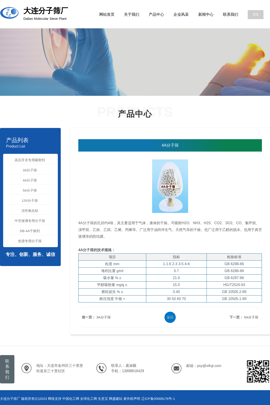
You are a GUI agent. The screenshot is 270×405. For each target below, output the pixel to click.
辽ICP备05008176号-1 (158, 399)
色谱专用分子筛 (30, 241)
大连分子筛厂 (45, 13)
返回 (170, 317)
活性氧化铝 (29, 211)
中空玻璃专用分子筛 (30, 221)
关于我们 (131, 14)
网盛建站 (115, 399)
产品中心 (156, 14)
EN (255, 14)
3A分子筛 (30, 170)
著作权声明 (131, 399)
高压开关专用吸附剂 (30, 160)
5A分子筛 (30, 190)
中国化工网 (70, 399)
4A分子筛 (30, 180)
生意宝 (103, 399)
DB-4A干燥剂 (30, 231)
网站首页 (107, 14)
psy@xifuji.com (209, 366)
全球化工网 (88, 399)
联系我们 (230, 14)
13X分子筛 (30, 200)
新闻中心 (206, 14)
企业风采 (181, 14)
